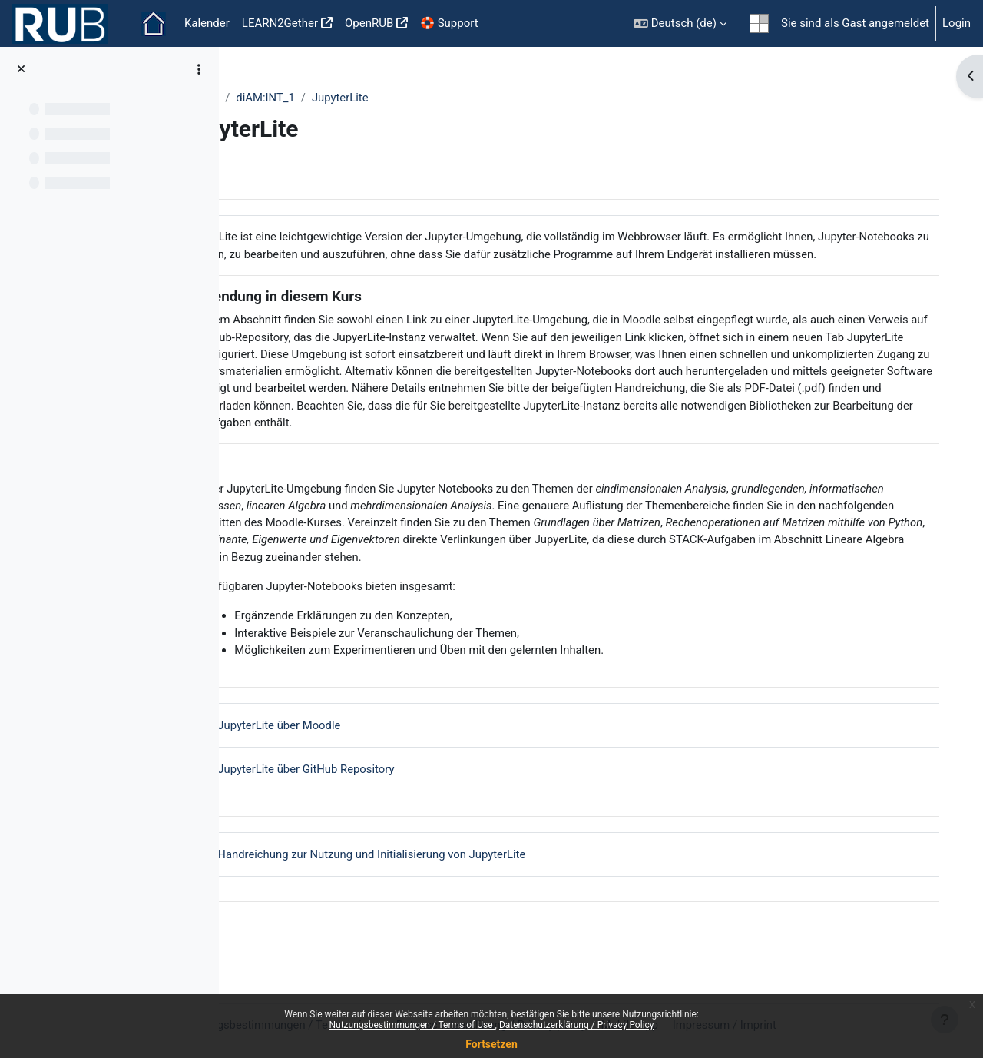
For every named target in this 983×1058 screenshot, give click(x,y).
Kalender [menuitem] (207, 23)
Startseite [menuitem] (153, 24)
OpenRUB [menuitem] (369, 23)
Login (956, 23)
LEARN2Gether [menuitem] (280, 23)
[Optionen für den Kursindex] (199, 69)
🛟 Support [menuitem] (449, 23)
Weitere (268, 97)
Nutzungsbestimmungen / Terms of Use (412, 1025)
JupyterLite (410, 97)
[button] (680, 23)
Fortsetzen (491, 1044)
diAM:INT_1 (334, 97)
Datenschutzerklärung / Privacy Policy (576, 1025)
